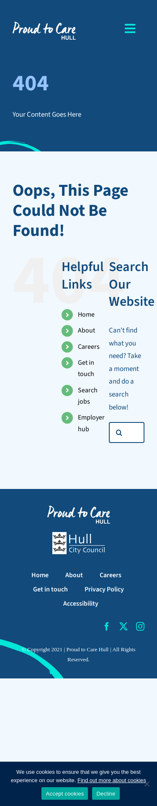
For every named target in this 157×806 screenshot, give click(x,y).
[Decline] (146, 784)
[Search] (119, 432)
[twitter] (123, 626)
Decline (105, 794)
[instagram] (140, 626)
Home (86, 314)
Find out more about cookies (111, 780)
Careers (89, 346)
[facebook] (107, 626)
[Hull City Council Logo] (78, 535)
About (86, 330)
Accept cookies (65, 794)
